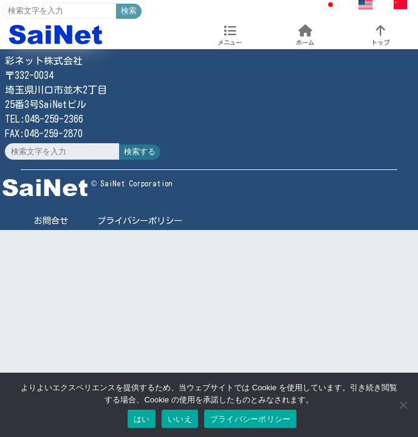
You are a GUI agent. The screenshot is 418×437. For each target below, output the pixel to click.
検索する (140, 151)
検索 (129, 10)
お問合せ (51, 220)
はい (142, 419)
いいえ (180, 419)
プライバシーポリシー (139, 220)
